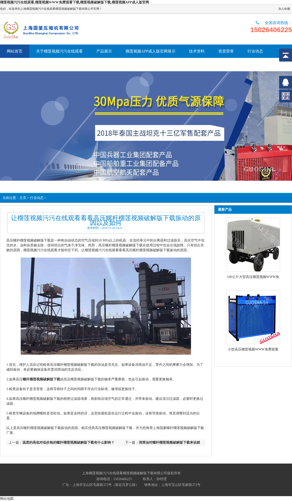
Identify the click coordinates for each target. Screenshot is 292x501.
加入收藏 (284, 8)
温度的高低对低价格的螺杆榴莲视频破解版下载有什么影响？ (68, 442)
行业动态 (37, 198)
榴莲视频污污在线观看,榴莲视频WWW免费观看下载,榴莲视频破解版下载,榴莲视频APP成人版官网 (74, 2)
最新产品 (225, 209)
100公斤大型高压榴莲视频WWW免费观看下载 (253, 277)
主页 (22, 198)
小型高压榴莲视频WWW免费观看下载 (253, 350)
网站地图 (7, 499)
